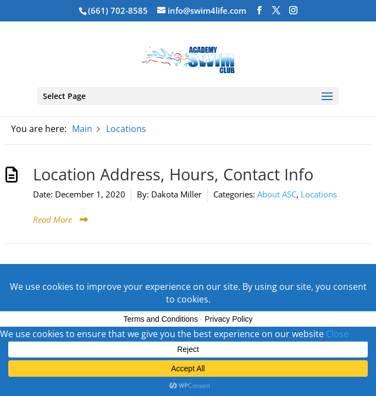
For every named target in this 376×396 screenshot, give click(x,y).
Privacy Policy (228, 319)
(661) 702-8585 (118, 10)
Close (337, 334)
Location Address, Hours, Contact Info (173, 174)
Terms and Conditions (161, 319)
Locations (319, 194)
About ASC (276, 194)
